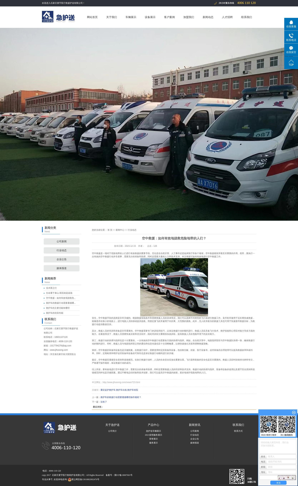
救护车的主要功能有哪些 (58, 308)
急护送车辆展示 (153, 431)
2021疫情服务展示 (153, 435)
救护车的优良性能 (54, 313)
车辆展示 (131, 17)
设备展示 (150, 17)
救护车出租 (121, 390)
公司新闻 (62, 241)
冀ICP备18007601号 (123, 475)
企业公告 (62, 259)
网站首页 (92, 17)
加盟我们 (188, 17)
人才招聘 (227, 17)
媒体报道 (62, 268)
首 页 (109, 230)
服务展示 (153, 443)
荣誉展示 (153, 439)
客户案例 (169, 17)
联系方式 (238, 431)
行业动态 (62, 250)
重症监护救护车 (108, 390)
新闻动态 (208, 17)
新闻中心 (120, 230)
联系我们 (246, 17)
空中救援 (96, 253)
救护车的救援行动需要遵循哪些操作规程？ (121, 397)
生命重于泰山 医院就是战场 (59, 293)
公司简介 (112, 431)
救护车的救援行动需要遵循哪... (61, 303)
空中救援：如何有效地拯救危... (61, 298)
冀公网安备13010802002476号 (83, 479)
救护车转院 (132, 390)
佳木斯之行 (51, 288)
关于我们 (111, 17)
